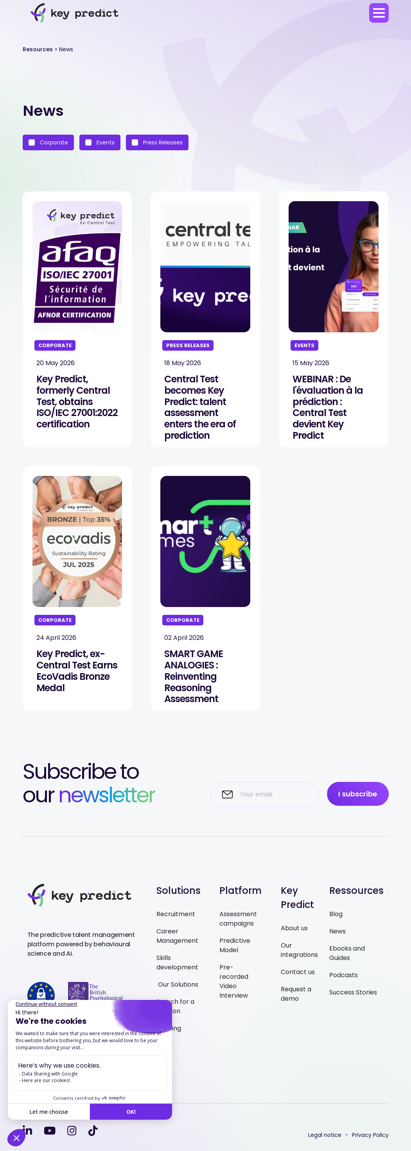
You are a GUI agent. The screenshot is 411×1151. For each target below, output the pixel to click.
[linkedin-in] (27, 1131)
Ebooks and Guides (347, 953)
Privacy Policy (370, 1135)
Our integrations (299, 950)
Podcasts (343, 975)
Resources (38, 49)
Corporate (48, 142)
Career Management (177, 936)
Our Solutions (177, 984)
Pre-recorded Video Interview (233, 981)
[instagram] (72, 1131)
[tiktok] (93, 1131)
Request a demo (296, 994)
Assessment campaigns (238, 919)
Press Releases (157, 142)
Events (100, 142)
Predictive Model (234, 945)
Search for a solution (175, 1006)
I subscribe (357, 794)
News (337, 931)
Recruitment (175, 914)
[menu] (379, 13)
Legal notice (324, 1135)
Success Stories (353, 992)
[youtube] (50, 1131)
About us (294, 928)
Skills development (177, 962)
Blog (336, 914)
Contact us (298, 971)
